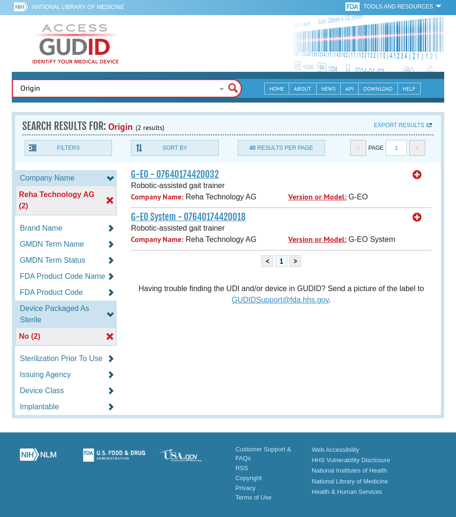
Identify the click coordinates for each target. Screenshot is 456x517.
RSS (241, 468)
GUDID (75, 43)
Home (276, 88)
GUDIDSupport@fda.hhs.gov (280, 300)
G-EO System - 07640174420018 (188, 217)
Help (409, 88)
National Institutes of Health (349, 470)
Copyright (248, 478)
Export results (399, 125)
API (349, 88)
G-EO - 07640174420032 (175, 174)
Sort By (175, 148)
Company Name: (157, 197)
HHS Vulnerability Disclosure (351, 460)
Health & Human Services (347, 491)
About (302, 88)
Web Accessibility (335, 449)
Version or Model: (317, 197)
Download (378, 88)
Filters (68, 148)
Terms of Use (253, 497)
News (328, 88)
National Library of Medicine (78, 7)
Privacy (245, 487)
